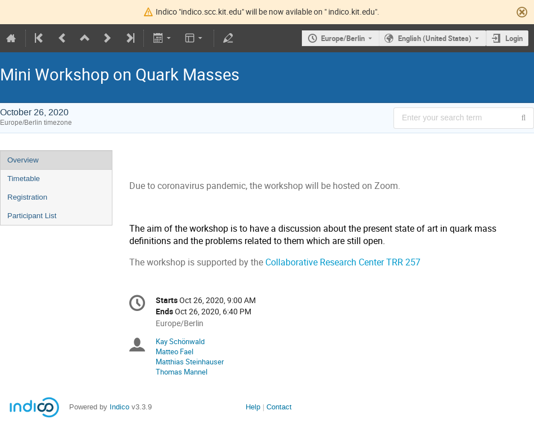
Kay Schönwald (180, 341)
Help (253, 407)
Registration (27, 197)
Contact (279, 407)
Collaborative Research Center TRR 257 (342, 262)
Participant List (31, 215)
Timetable (23, 178)
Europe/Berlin (343, 38)
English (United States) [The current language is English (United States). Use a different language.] (435, 38)
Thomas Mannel (181, 372)
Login (514, 38)
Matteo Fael (174, 351)
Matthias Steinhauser (190, 362)
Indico (119, 407)
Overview (23, 160)
